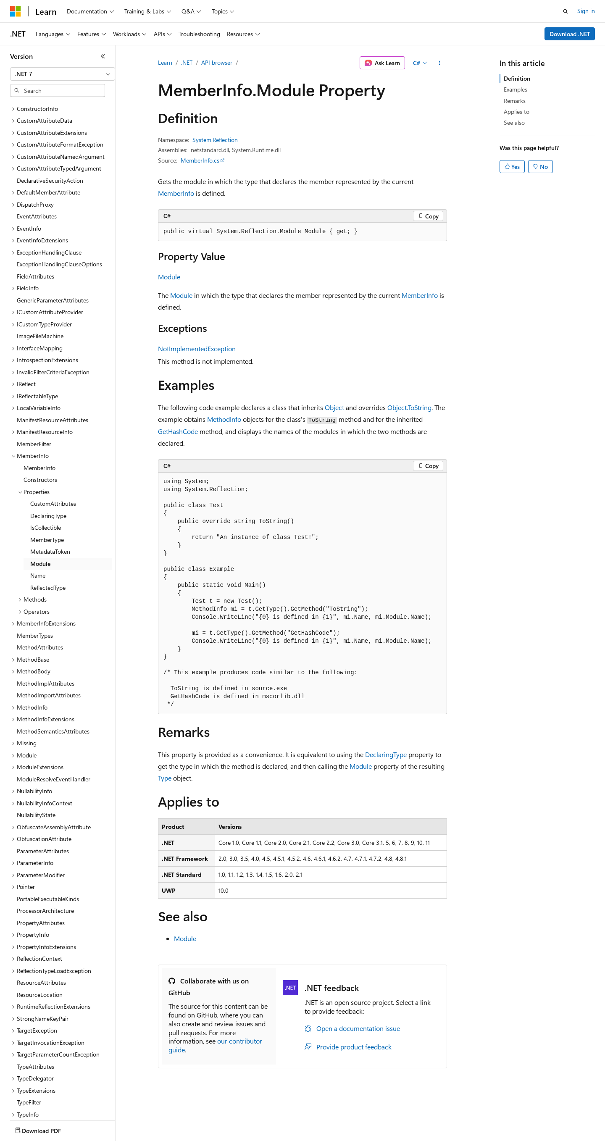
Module (169, 276)
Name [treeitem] (37, 526)
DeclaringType (386, 754)
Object (334, 407)
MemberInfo (176, 193)
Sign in (586, 11)
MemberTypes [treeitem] (35, 586)
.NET (186, 62)
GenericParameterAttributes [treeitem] (53, 251)
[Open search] (565, 11)
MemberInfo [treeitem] (39, 419)
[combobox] (62, 74)
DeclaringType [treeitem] (48, 467)
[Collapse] (103, 56)
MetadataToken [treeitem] (50, 502)
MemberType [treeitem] (47, 490)
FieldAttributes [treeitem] (35, 227)
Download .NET (570, 34)
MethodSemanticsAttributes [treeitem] (53, 682)
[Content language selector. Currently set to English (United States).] (48, 1129)
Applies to (516, 112)
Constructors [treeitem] (40, 430)
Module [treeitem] (40, 514)
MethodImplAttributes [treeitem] (45, 634)
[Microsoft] (15, 11)
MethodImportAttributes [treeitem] (49, 646)
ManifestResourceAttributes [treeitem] (52, 371)
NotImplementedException (197, 348)
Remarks (515, 101)
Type (164, 777)
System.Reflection (215, 140)
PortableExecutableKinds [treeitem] (48, 850)
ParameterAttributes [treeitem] (43, 802)
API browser (216, 62)
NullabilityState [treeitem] (36, 766)
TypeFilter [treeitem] (29, 1053)
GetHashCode (178, 431)
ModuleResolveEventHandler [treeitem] (53, 730)
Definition (517, 78)
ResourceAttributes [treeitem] (41, 933)
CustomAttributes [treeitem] (53, 454)
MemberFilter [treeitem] (34, 395)
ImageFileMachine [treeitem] (40, 287)
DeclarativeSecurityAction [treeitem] (50, 131)
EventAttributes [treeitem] (37, 167)
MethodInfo (224, 419)
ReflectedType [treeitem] (48, 538)
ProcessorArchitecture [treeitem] (45, 861)
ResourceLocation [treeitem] (40, 945)
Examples (515, 89)
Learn (165, 62)
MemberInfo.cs (200, 160)
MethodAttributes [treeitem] (40, 598)
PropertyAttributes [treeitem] (41, 874)
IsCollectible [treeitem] (45, 478)
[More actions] (439, 63)
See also (514, 122)
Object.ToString (409, 407)
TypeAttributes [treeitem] (35, 1017)
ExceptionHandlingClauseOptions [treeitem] (59, 215)
